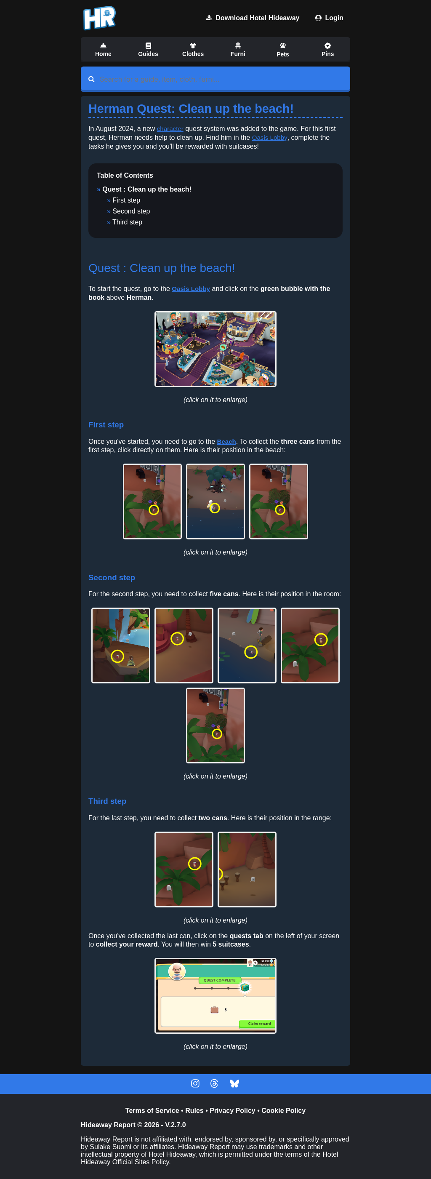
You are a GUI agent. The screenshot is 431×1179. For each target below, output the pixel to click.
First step (126, 200)
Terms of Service (152, 1110)
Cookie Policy (283, 1110)
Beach (227, 441)
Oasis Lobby (270, 137)
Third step (127, 222)
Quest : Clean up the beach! (147, 189)
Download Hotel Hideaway (252, 17)
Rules (194, 1110)
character (171, 128)
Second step (131, 211)
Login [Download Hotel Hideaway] (329, 17)
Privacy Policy (232, 1110)
